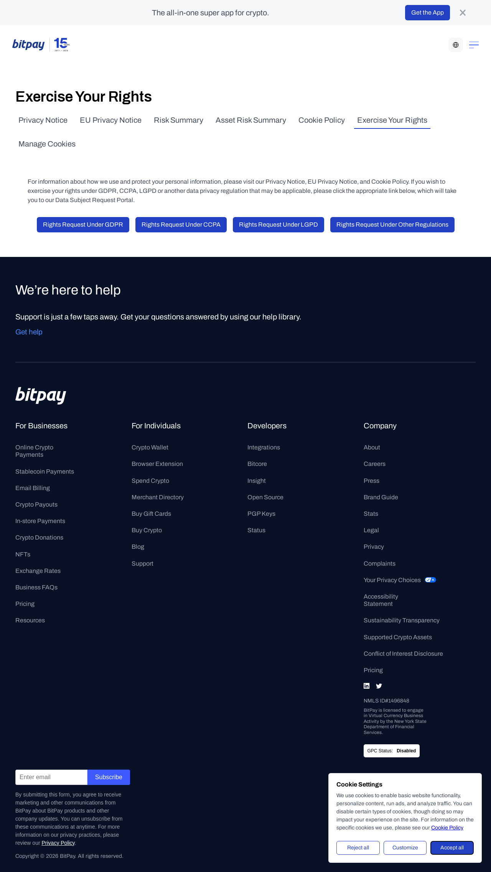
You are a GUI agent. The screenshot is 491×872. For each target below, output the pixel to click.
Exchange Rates (38, 571)
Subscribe (108, 777)
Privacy (374, 546)
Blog (138, 546)
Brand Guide (381, 497)
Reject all (358, 848)
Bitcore (257, 464)
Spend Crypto (150, 480)
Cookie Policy (447, 828)
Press (371, 480)
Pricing (25, 604)
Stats (371, 513)
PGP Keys (261, 513)
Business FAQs (36, 587)
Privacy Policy (57, 843)
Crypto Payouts (36, 504)
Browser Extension (157, 464)
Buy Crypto (147, 530)
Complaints (379, 563)
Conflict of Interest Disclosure (403, 653)
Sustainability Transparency (402, 620)
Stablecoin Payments (44, 471)
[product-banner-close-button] (462, 12)
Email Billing (32, 488)
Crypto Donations (39, 537)
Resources (30, 620)
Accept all (452, 848)
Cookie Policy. (391, 181)
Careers (375, 464)
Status (256, 530)
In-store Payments (40, 521)
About (372, 447)
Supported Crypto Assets (398, 637)
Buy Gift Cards (151, 513)
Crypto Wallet (150, 447)
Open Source (265, 497)
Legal (371, 530)
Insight (256, 480)
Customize (405, 848)
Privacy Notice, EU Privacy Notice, (312, 181)
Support (142, 563)
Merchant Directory (158, 497)
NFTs (22, 554)
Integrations (263, 447)
